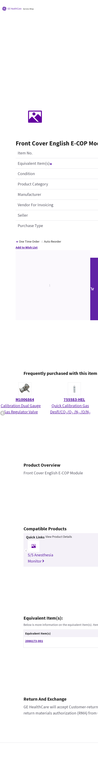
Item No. (25, 153)
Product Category (33, 184)
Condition (26, 173)
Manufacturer (29, 194)
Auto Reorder (52, 241)
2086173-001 (34, 641)
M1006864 (25, 399)
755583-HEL (74, 399)
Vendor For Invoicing (35, 204)
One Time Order (29, 241)
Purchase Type (30, 225)
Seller (23, 215)
